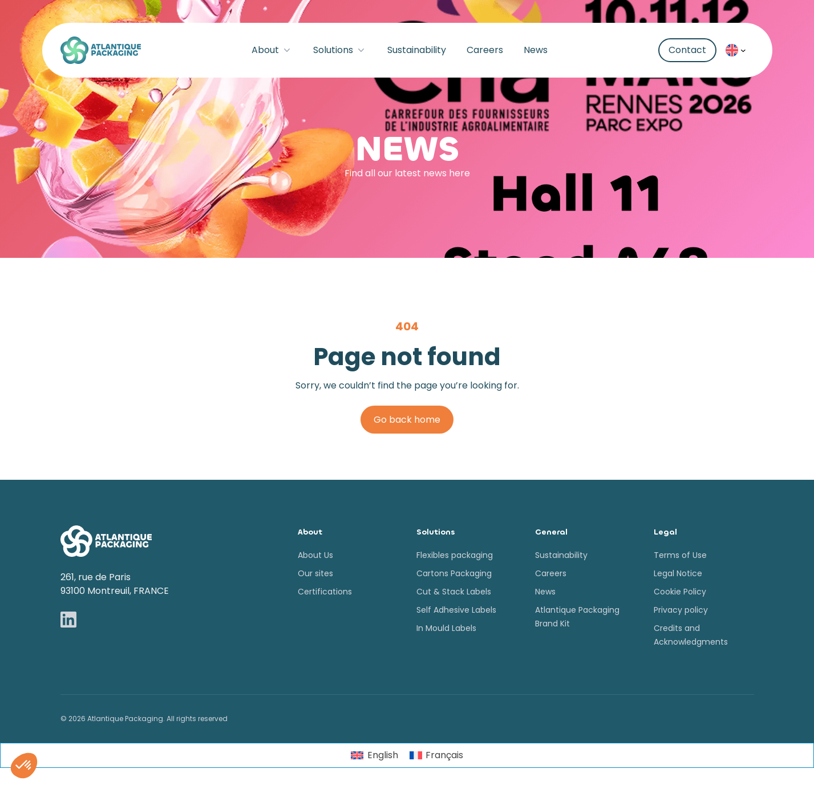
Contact (687, 49)
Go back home (407, 419)
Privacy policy (681, 610)
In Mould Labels (446, 628)
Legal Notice (678, 573)
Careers (485, 49)
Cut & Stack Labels (453, 591)
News (536, 49)
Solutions (340, 49)
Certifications (325, 591)
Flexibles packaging (454, 555)
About (272, 49)
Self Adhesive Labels (456, 610)
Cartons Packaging (454, 573)
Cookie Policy (680, 591)
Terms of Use (680, 555)
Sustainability (416, 49)
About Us (315, 555)
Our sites (315, 573)
